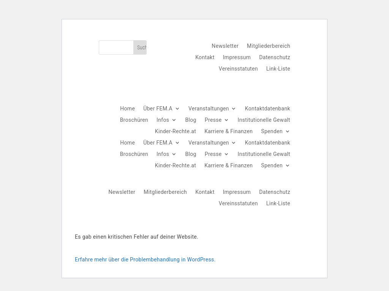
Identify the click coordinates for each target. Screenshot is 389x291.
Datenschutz (274, 57)
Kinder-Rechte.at (175, 131)
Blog (190, 120)
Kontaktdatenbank (267, 109)
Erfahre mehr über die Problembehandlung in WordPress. (145, 259)
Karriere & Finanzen (228, 131)
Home (127, 109)
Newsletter (225, 46)
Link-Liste (278, 69)
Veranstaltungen (208, 109)
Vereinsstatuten (238, 69)
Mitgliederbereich (268, 46)
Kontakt (205, 57)
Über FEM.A (157, 109)
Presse (213, 120)
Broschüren (134, 120)
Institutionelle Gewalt (264, 120)
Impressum (237, 57)
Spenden (272, 131)
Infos (163, 120)
